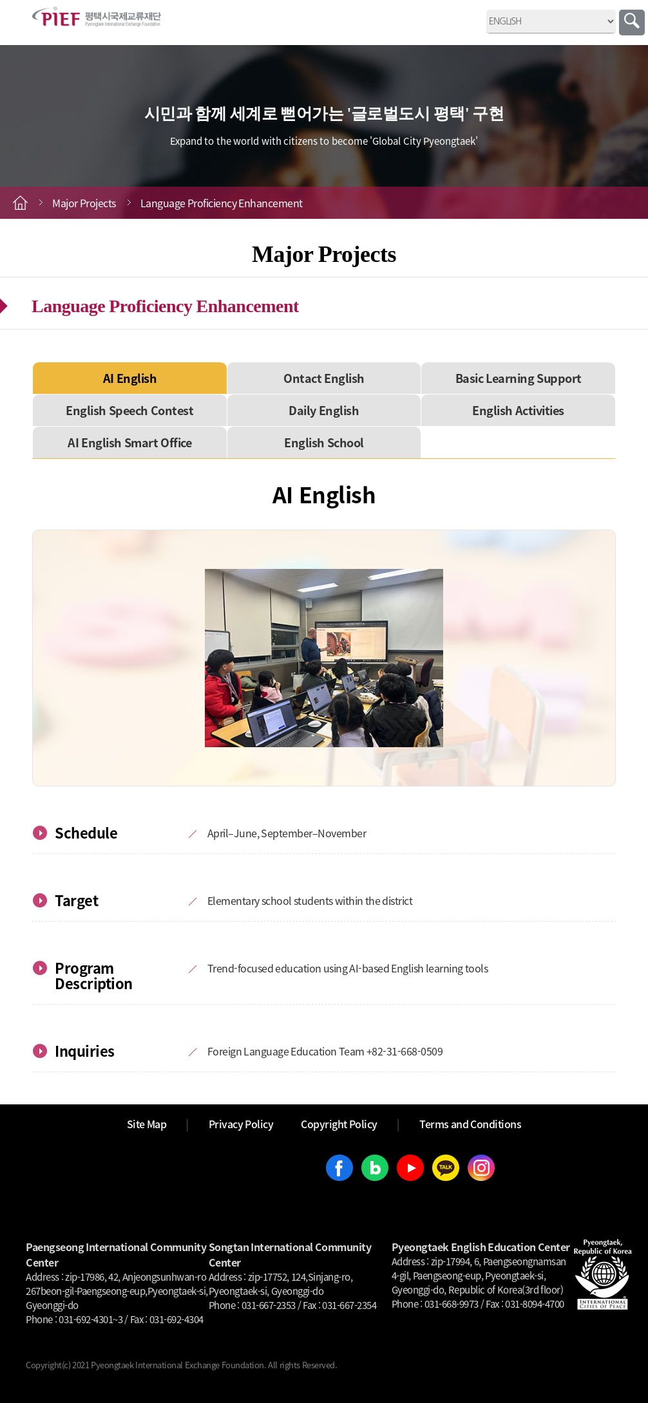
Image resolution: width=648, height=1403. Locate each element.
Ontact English (324, 378)
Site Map (147, 1123)
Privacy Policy (241, 1123)
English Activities (518, 410)
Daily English (324, 410)
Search (632, 22)
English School (324, 442)
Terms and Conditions (470, 1123)
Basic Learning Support (518, 378)
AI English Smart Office (129, 442)
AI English (130, 378)
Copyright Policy (339, 1123)
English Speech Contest (129, 410)
